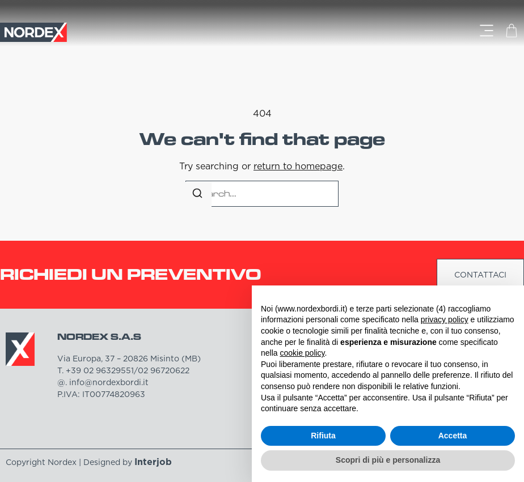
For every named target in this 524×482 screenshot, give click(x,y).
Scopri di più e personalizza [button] (388, 459)
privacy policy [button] (444, 319)
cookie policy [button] (302, 352)
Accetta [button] (452, 435)
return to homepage (298, 166)
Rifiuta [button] (323, 435)
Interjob (153, 461)
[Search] (197, 195)
